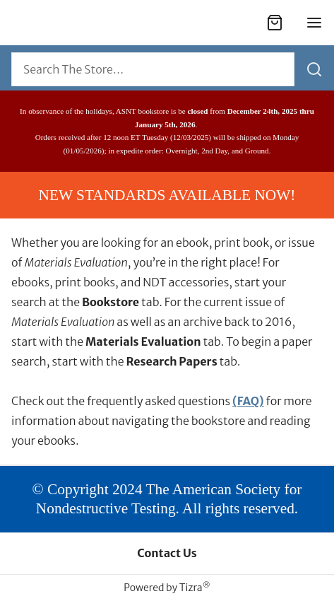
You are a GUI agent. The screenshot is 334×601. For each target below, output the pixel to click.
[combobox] (152, 69)
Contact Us (167, 553)
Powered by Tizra (167, 587)
